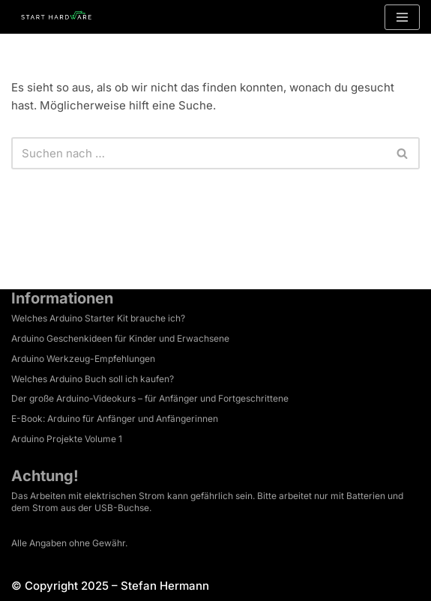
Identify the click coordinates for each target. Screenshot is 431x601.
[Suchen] (198, 153)
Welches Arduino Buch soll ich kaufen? (92, 378)
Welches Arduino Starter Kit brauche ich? (98, 318)
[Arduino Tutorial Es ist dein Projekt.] (56, 16)
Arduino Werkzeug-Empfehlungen (83, 358)
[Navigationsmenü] (402, 17)
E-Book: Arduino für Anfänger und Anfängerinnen (114, 418)
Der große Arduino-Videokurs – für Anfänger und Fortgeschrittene (150, 398)
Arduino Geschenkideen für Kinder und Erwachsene (120, 338)
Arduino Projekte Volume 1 (66, 438)
